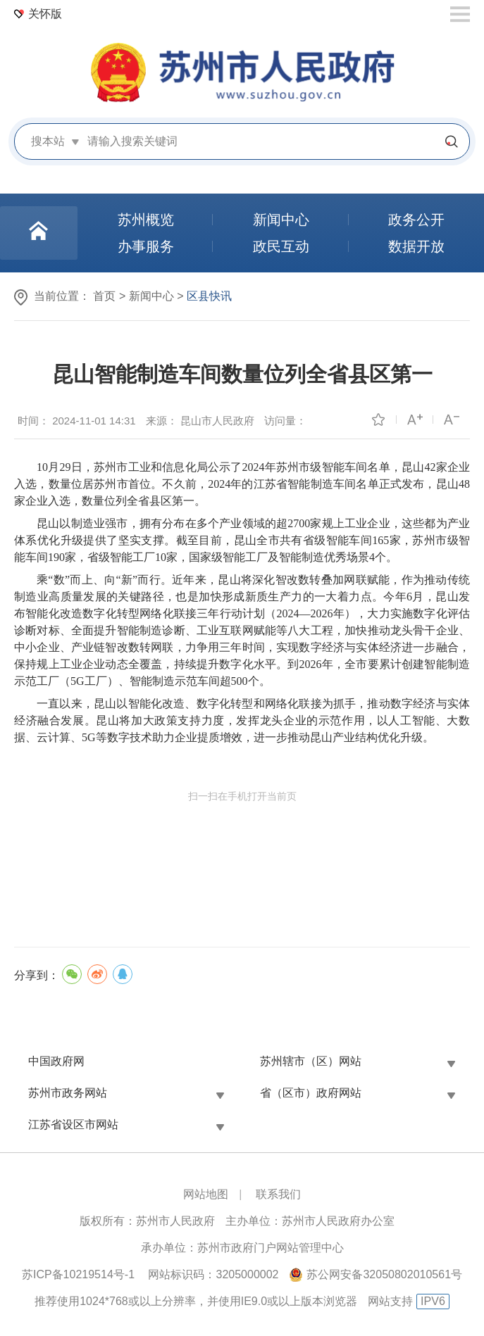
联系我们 (278, 1194)
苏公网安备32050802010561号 (384, 1274)
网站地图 (205, 1194)
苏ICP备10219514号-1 (78, 1274)
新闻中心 (151, 296)
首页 (104, 296)
